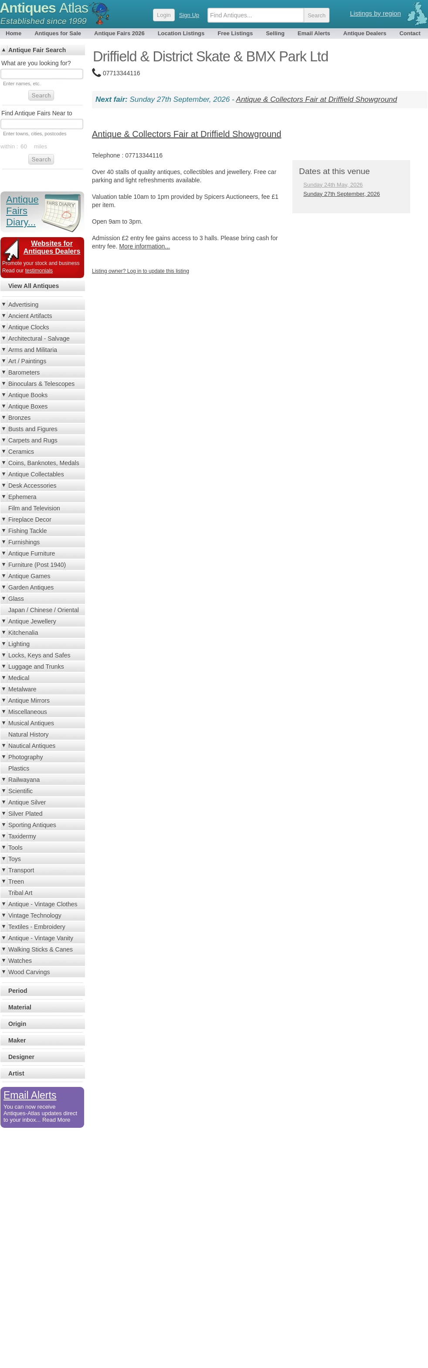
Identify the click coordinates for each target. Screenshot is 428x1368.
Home (13, 33)
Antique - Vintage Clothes (43, 904)
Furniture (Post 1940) (37, 564)
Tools (15, 847)
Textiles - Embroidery (36, 926)
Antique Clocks (28, 327)
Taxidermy (22, 836)
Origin (17, 1023)
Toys (14, 858)
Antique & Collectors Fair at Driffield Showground (316, 99)
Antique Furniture (31, 553)
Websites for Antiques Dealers (52, 247)
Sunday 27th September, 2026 (341, 194)
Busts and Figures (33, 429)
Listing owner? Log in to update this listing (140, 271)
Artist (16, 1073)
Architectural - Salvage (39, 338)
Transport (21, 870)
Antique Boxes (28, 406)
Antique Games (29, 576)
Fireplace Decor (29, 519)
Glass (16, 598)
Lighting (19, 643)
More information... (144, 246)
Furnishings (24, 542)
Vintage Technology (34, 915)
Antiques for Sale (57, 33)
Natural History (28, 734)
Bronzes (19, 417)
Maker (17, 1040)
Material (19, 1007)
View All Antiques (33, 285)
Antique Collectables (36, 474)
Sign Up (189, 15)
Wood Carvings (29, 972)
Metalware (22, 689)
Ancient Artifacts (30, 315)
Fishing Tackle (27, 530)
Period (17, 990)
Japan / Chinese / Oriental (43, 610)
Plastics (18, 768)
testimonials (39, 271)
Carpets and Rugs (33, 440)
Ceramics (21, 451)
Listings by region (375, 13)
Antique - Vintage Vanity (40, 938)
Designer (21, 1056)
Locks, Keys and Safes (39, 655)
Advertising (23, 304)
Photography (25, 757)
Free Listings (235, 33)
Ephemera (22, 496)
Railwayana (24, 779)
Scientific (20, 791)
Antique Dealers (365, 33)
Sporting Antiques (32, 824)
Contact (409, 33)
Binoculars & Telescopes (41, 383)
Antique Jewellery (32, 621)
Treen (16, 881)
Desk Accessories (32, 485)
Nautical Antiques (31, 745)
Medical (18, 677)
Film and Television (34, 508)
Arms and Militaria (32, 349)
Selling (275, 33)
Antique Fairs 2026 (119, 33)
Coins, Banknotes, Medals (43, 462)
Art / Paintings (27, 361)
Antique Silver (27, 802)
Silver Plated (25, 813)
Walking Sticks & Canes (40, 949)
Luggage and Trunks (36, 666)
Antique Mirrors (29, 700)
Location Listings (181, 33)
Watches (20, 960)
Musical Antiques (31, 723)
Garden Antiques (31, 587)
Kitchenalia (23, 632)
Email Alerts (314, 33)
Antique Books (28, 395)
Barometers (24, 372)
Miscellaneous (27, 711)
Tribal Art (20, 892)
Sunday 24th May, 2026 (333, 184)
